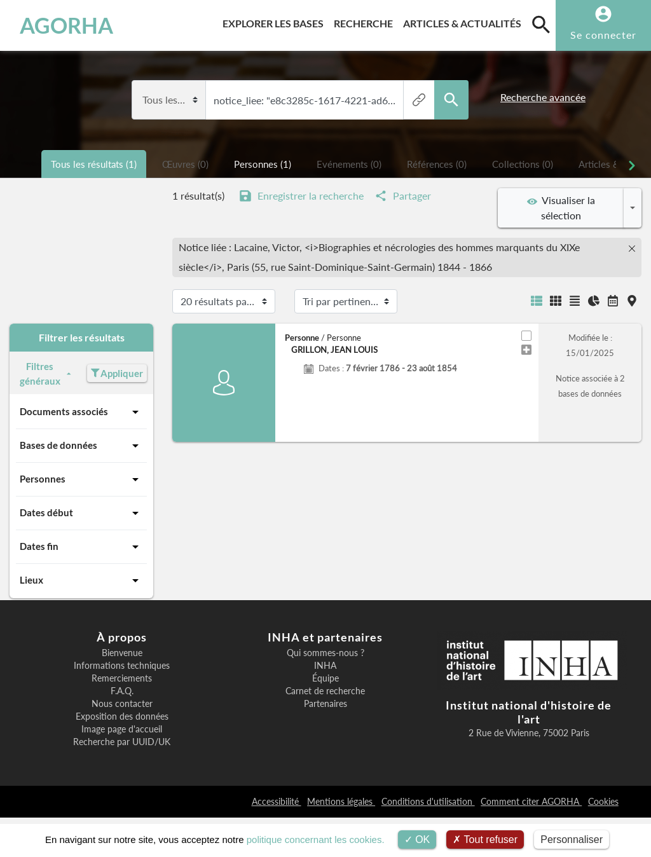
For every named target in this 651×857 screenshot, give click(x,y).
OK (417, 839)
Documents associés (81, 412)
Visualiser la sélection (561, 207)
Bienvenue (122, 653)
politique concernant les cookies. (316, 839)
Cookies (603, 801)
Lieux (81, 580)
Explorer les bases (276, 21)
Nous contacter (122, 704)
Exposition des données (122, 716)
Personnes (81, 479)
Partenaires (325, 704)
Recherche (366, 21)
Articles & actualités (464, 21)
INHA (325, 665)
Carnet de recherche (325, 691)
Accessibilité (276, 801)
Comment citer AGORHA (531, 801)
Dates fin (81, 546)
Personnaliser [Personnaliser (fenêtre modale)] (571, 839)
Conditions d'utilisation (428, 801)
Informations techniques (122, 665)
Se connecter (603, 35)
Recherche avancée (543, 97)
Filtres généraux (47, 373)
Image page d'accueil (121, 729)
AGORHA (66, 25)
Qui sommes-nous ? (325, 653)
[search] (541, 24)
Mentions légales (341, 801)
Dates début (81, 513)
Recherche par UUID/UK (121, 742)
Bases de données (81, 445)
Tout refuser (485, 839)
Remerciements (122, 678)
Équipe (325, 678)
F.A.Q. (122, 691)
